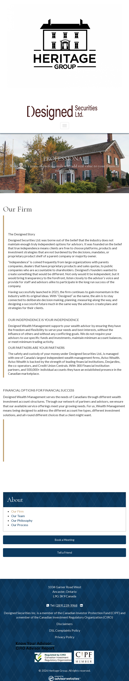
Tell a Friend (64, 552)
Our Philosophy (21, 520)
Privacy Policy (64, 637)
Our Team (18, 516)
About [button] (15, 500)
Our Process (19, 525)
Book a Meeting (64, 539)
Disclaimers (64, 624)
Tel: (51, 605)
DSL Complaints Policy (64, 630)
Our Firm (17, 511)
